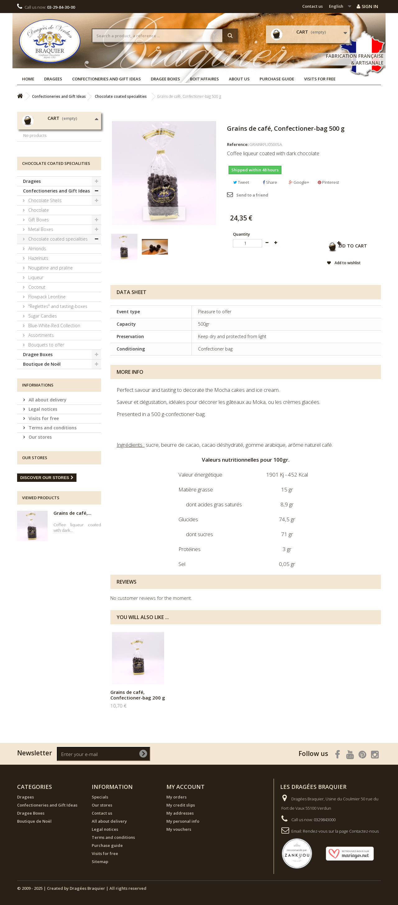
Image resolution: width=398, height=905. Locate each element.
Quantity (241, 234)
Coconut (36, 332)
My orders (176, 797)
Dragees (53, 79)
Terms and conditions (51, 473)
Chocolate (38, 255)
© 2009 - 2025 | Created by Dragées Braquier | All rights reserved (81, 888)
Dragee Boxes (165, 79)
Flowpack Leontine (46, 342)
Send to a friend (252, 195)
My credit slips (180, 805)
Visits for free (320, 79)
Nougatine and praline (50, 313)
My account (185, 786)
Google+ (299, 182)
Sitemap (100, 861)
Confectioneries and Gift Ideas (106, 79)
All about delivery (47, 445)
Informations (37, 430)
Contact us (312, 6)
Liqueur (35, 322)
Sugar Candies (42, 361)
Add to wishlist (335, 264)
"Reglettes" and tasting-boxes (57, 351)
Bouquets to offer (45, 390)
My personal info (182, 821)
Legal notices (42, 454)
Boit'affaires (204, 79)
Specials (100, 797)
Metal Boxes (40, 274)
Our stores (39, 482)
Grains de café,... (72, 558)
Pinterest (328, 182)
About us (239, 79)
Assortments (40, 380)
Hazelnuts (37, 303)
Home (28, 79)
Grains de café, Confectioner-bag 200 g (137, 694)
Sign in (367, 6)
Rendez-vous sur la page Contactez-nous (341, 831)
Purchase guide (277, 79)
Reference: (237, 144)
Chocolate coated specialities (57, 284)
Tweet (241, 182)
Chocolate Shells (44, 245)
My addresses (180, 813)
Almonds (36, 293)
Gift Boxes (38, 265)
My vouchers (178, 829)
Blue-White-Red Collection (53, 370)
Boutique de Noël (42, 409)
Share (270, 182)
